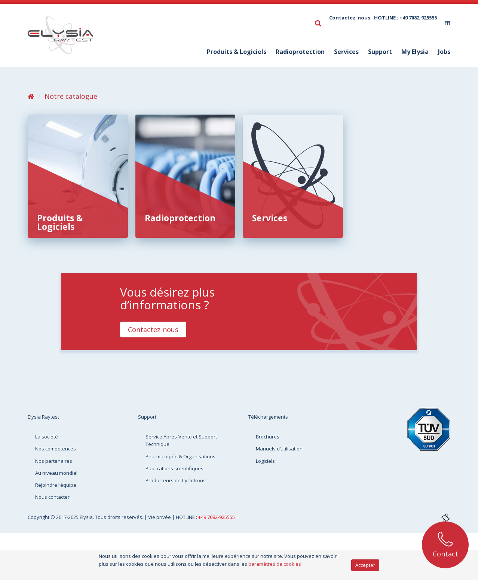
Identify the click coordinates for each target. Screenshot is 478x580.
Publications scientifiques (174, 468)
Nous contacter (52, 497)
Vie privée (160, 517)
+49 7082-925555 (216, 517)
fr (447, 22)
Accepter (365, 565)
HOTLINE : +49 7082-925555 (405, 17)
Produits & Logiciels (60, 222)
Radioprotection (180, 218)
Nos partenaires (53, 461)
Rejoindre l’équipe (55, 485)
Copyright (39, 517)
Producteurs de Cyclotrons (175, 480)
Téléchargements (268, 416)
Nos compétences (55, 448)
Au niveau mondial (56, 473)
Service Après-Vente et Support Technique (181, 440)
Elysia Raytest (43, 416)
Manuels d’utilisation (279, 448)
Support (380, 52)
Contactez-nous (349, 17)
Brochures (267, 436)
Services (269, 218)
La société (46, 436)
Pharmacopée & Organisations (180, 456)
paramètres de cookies (274, 564)
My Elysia (415, 52)
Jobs (444, 52)
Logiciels (265, 461)
